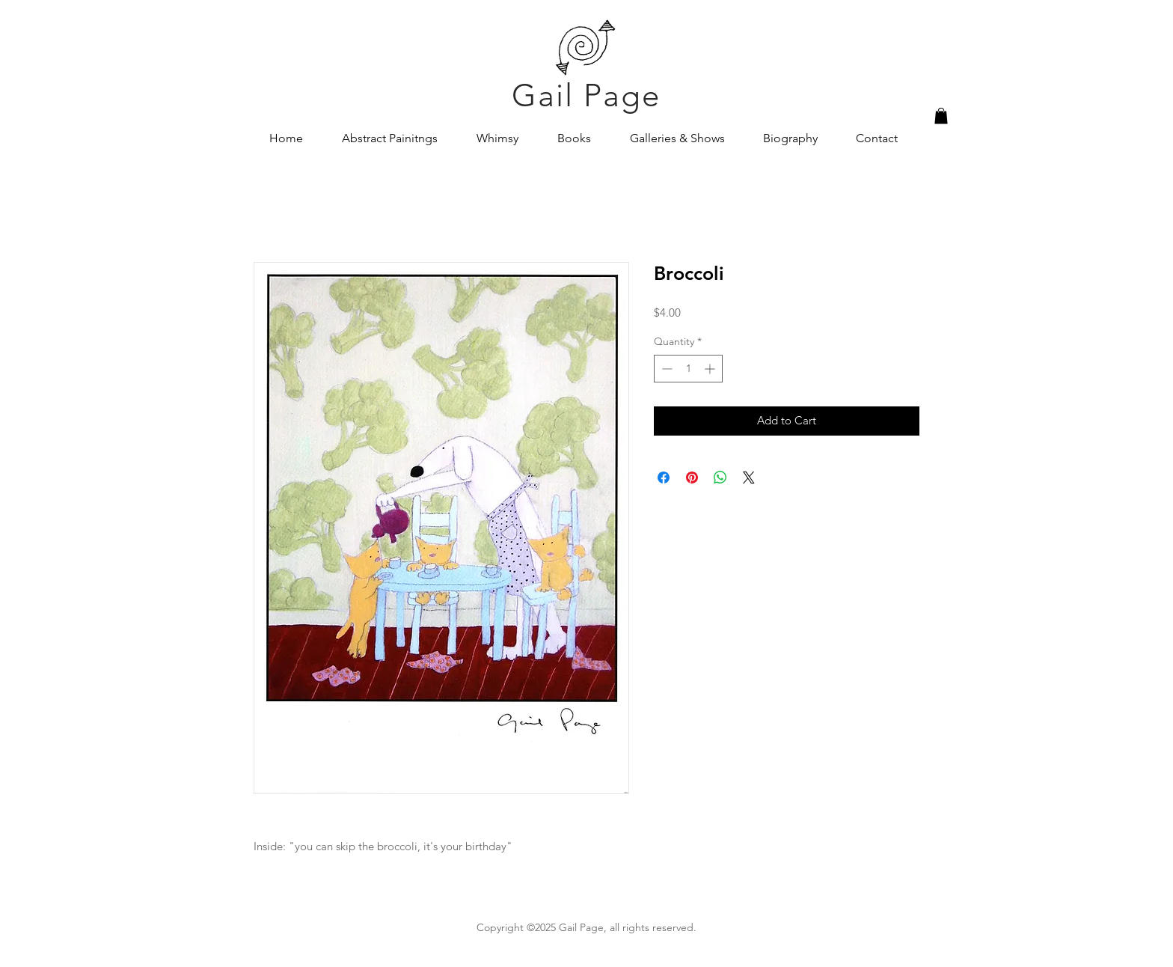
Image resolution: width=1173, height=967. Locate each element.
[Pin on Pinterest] (692, 477)
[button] (941, 116)
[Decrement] (665, 369)
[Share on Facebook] (664, 477)
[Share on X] (749, 477)
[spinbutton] (688, 369)
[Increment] (711, 369)
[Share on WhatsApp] (720, 477)
